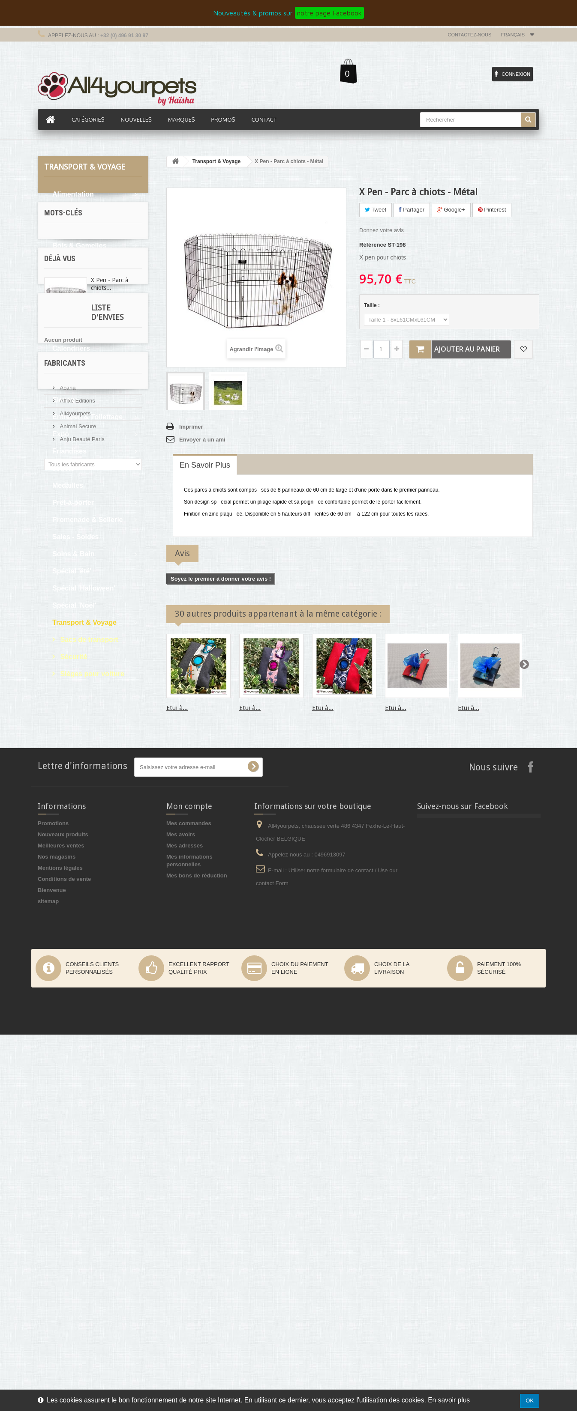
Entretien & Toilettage (87, 417)
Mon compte (189, 1182)
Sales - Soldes (75, 536)
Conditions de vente (64, 1255)
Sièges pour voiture (91, 673)
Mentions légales (60, 1244)
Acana (66, 1005)
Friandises (69, 451)
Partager (411, 209)
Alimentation (73, 194)
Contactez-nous (470, 34)
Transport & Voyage (84, 622)
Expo (60, 434)
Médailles (67, 485)
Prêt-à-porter (73, 502)
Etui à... (177, 708)
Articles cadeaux (79, 211)
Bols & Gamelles (79, 245)
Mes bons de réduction (196, 1252)
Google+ (451, 209)
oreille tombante (97, 737)
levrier (56, 762)
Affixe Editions (76, 1018)
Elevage (65, 399)
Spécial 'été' (71, 571)
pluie (100, 749)
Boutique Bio (73, 279)
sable (124, 749)
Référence (372, 245)
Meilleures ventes (61, 1222)
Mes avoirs (180, 1211)
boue (77, 749)
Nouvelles (136, 119)
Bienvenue (52, 1266)
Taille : (372, 305)
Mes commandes (188, 1199)
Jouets (63, 468)
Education (68, 382)
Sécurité (72, 656)
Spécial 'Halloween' (83, 588)
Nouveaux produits (63, 1211)
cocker (57, 737)
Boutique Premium (82, 331)
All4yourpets (74, 1031)
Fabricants (64, 984)
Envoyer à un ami (202, 439)
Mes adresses (184, 1222)
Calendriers (71, 348)
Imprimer (191, 427)
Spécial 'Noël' (74, 605)
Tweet (375, 209)
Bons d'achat (73, 262)
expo (54, 749)
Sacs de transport (88, 639)
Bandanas (68, 228)
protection (62, 775)
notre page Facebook (329, 13)
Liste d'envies (71, 904)
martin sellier (92, 762)
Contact (263, 119)
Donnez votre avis (381, 230)
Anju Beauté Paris (81, 1057)
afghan (95, 775)
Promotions (53, 1199)
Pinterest (492, 209)
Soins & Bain (73, 554)
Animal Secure (77, 1044)
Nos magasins (56, 1233)
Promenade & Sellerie (87, 519)
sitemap (48, 1277)
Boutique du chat (80, 297)
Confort (64, 365)
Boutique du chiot (81, 314)
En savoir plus (449, 1400)
